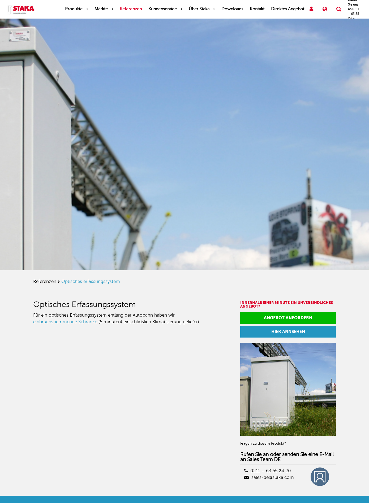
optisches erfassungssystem (90, 281)
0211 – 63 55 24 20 (267, 470)
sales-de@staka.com (269, 477)
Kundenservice (162, 9)
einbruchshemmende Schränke (65, 321)
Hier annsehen (288, 331)
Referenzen (131, 9)
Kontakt (257, 9)
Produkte (74, 9)
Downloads (232, 9)
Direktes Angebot (287, 9)
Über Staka (199, 9)
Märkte (101, 9)
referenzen (44, 281)
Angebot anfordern (288, 317)
